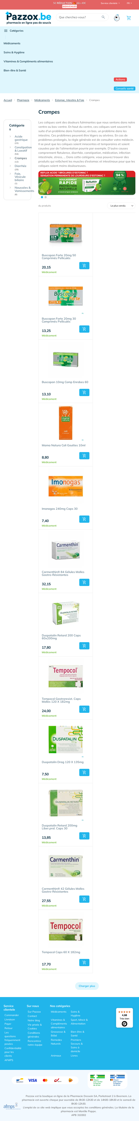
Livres (74, 1055)
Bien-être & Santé (15, 70)
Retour (8, 1028)
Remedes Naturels (56, 1041)
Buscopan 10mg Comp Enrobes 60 (65, 382)
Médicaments (12, 43)
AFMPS (9, 1060)
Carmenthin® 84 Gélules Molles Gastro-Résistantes (63, 573)
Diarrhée (20, 167)
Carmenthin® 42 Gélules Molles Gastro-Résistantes (63, 890)
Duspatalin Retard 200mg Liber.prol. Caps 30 (59, 827)
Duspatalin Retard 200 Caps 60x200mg (61, 637)
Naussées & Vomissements (24, 191)
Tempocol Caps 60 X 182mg (61, 952)
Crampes (21, 160)
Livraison (10, 1019)
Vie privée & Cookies (35, 1026)
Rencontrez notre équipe (35, 1042)
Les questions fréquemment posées (12, 1038)
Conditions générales (34, 1034)
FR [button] (128, 3)
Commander (12, 1015)
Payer (8, 1023)
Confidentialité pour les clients (13, 1052)
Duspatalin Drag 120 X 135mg (63, 762)
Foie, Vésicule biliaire (20, 178)
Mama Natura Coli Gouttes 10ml (63, 445)
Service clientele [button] (109, 3)
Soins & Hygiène (14, 52)
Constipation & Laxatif (23, 150)
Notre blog (34, 1020)
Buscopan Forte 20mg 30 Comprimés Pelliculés (59, 320)
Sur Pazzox (34, 1011)
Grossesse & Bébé (58, 1033)
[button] (84, 265)
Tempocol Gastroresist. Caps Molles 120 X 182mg (61, 700)
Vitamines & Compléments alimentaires (28, 61)
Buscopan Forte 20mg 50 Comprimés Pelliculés (59, 257)
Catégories (13, 31)
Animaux (56, 1055)
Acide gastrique (21, 139)
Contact (32, 1016)
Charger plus (87, 986)
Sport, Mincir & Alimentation (79, 1021)
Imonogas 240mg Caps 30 (60, 508)
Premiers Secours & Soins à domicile (77, 1045)
